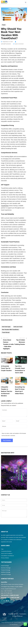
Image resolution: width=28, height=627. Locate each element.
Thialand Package (5, 570)
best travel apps (6, 326)
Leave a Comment (19, 43)
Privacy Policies (5, 558)
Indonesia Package (6, 574)
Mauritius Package (5, 568)
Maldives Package (5, 572)
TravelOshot (4, 205)
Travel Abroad (5, 332)
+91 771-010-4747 (8, 593)
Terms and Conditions (6, 553)
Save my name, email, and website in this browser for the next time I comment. (14, 434)
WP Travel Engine (16, 622)
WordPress (14, 624)
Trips (2, 549)
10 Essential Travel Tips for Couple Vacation (6, 368)
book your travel (18, 326)
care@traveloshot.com (10, 588)
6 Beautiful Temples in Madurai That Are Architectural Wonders (6, 391)
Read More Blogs (6, 320)
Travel (3, 24)
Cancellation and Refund (7, 555)
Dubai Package (5, 565)
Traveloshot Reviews (6, 551)
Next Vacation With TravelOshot (10, 329)
